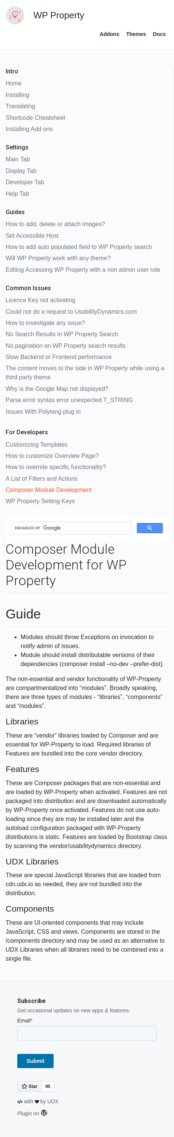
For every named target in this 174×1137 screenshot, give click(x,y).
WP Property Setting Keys (40, 501)
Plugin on (32, 1113)
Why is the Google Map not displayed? (57, 389)
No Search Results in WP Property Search (62, 334)
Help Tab (17, 194)
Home (14, 83)
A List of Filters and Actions (42, 478)
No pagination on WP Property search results (66, 346)
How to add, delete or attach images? (55, 224)
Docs (159, 34)
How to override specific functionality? (56, 467)
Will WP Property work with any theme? (58, 258)
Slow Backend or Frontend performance (59, 357)
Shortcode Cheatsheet (35, 118)
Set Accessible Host (32, 235)
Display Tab (21, 171)
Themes (136, 34)
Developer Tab (25, 182)
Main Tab (18, 159)
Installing (17, 95)
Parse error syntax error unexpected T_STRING (69, 400)
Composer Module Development (49, 490)
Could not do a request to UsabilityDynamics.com (71, 311)
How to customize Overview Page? (52, 456)
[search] (70, 528)
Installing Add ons (29, 129)
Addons (109, 34)
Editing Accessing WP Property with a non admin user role (83, 270)
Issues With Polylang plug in (43, 411)
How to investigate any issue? (45, 323)
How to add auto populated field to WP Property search (79, 247)
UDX (52, 1101)
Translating (20, 106)
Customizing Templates (37, 444)
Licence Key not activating (40, 300)
